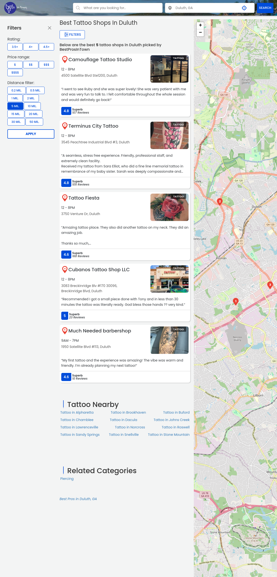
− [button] (200, 32)
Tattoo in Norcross (130, 427)
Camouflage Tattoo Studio (100, 59)
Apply (31, 133)
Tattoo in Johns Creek (172, 419)
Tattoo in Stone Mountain (169, 434)
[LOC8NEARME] (15, 7)
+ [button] (200, 25)
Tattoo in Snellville (124, 434)
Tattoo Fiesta (83, 198)
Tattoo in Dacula (123, 419)
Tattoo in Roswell (176, 427)
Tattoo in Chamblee (76, 419)
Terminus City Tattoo (93, 126)
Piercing (67, 478)
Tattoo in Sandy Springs (80, 434)
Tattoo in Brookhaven (128, 412)
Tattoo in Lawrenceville (79, 427)
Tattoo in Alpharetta (76, 412)
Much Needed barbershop (99, 330)
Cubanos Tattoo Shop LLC (99, 269)
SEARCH (265, 8)
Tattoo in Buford (176, 412)
